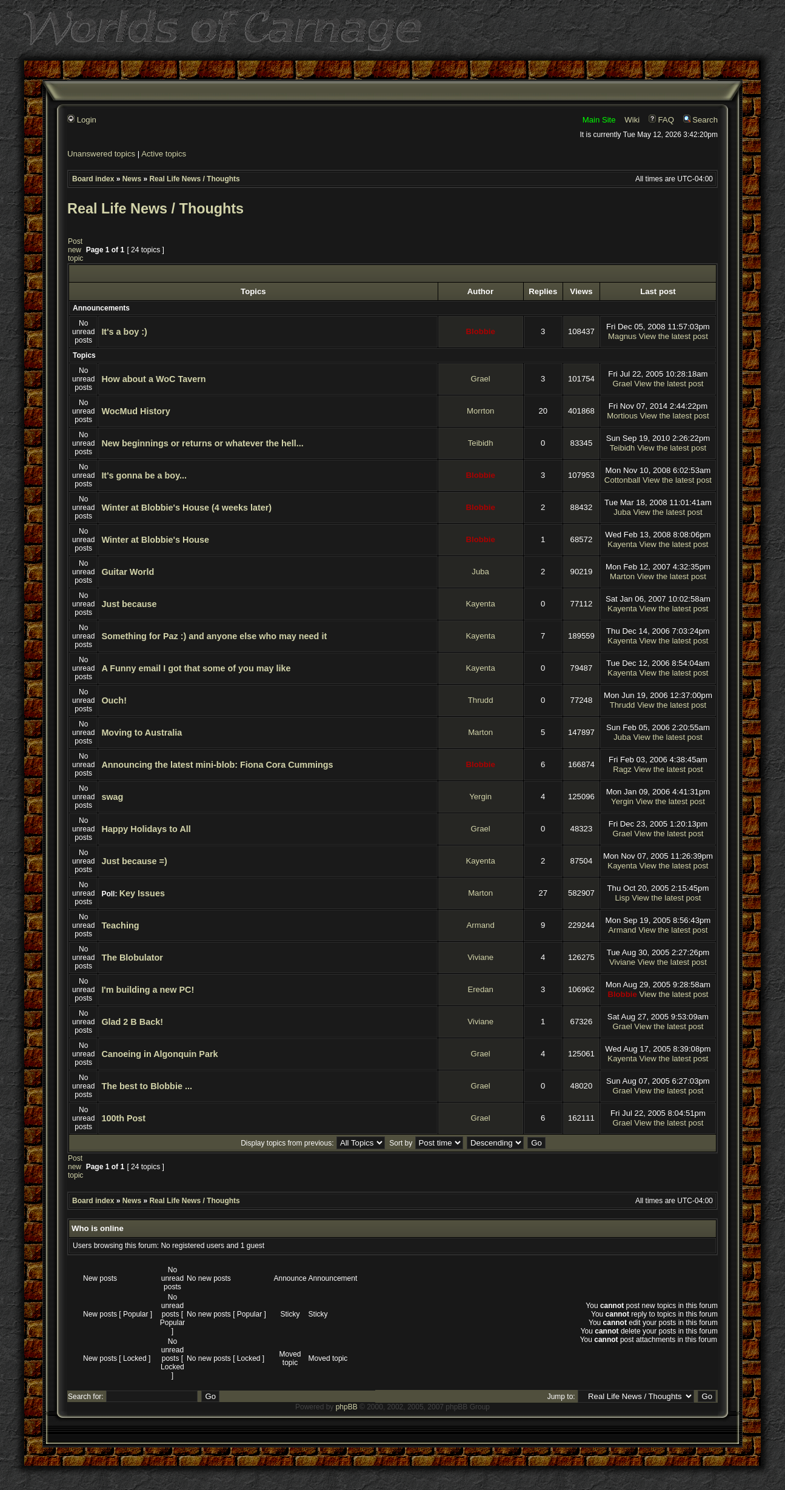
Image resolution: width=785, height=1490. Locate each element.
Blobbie (480, 331)
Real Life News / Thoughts (194, 179)
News (131, 179)
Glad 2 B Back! (132, 1022)
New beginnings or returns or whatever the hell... (202, 443)
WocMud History (135, 411)
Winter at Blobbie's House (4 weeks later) (186, 507)
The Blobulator (132, 957)
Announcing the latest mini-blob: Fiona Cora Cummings (217, 765)
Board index (93, 179)
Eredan (480, 989)
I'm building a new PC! (147, 990)
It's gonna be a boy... (144, 475)
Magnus (622, 336)
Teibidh (480, 443)
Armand (481, 925)
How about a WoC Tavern (153, 379)
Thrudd (480, 700)
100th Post (123, 1118)
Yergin (480, 796)
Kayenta (621, 544)
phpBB (347, 1407)
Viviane (480, 957)
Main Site (599, 119)
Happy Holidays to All (145, 829)
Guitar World (127, 572)
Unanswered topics (101, 153)
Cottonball (622, 480)
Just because (128, 604)
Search (700, 119)
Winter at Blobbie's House (155, 540)
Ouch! (114, 700)
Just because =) (134, 861)
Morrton (480, 410)
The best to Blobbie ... (146, 1086)
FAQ (661, 119)
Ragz (622, 769)
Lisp (622, 897)
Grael (480, 378)
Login (81, 119)
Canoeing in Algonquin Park (159, 1054)
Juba (622, 512)
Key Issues (142, 893)
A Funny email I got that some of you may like (195, 668)
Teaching (120, 925)
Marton (622, 576)
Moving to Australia (141, 732)
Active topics (163, 153)
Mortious (622, 415)
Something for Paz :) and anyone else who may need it (214, 636)
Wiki (632, 119)
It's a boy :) (124, 332)
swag (112, 797)
